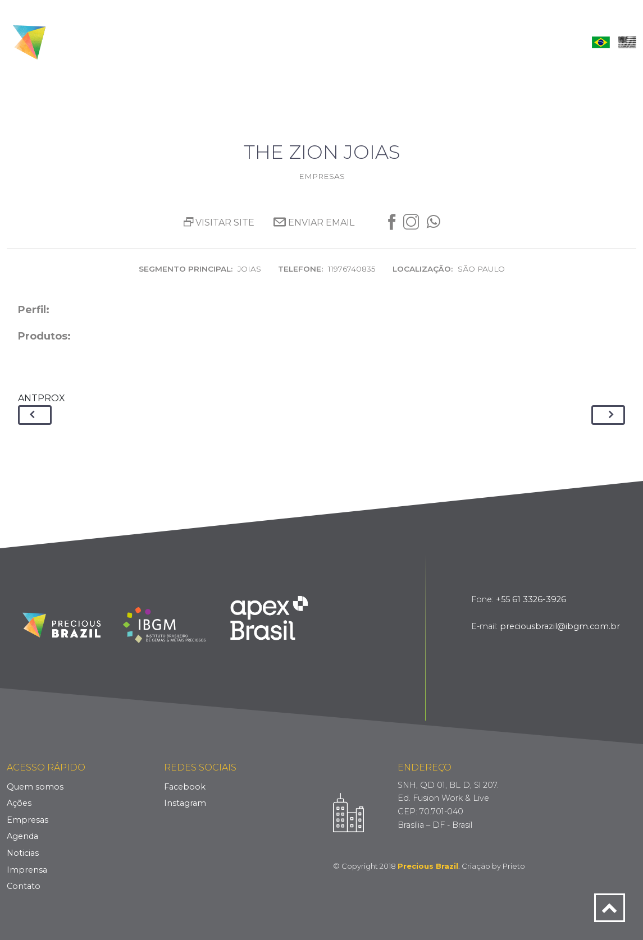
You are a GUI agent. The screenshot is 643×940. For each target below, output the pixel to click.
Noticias (23, 853)
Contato (543, 42)
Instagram (185, 803)
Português (601, 42)
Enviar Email (313, 222)
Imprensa (484, 42)
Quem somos (35, 787)
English (627, 42)
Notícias (427, 42)
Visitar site (219, 222)
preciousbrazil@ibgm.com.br (560, 626)
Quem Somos (206, 42)
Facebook (185, 787)
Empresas (318, 42)
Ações (266, 42)
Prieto (514, 865)
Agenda (374, 42)
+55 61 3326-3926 (531, 599)
